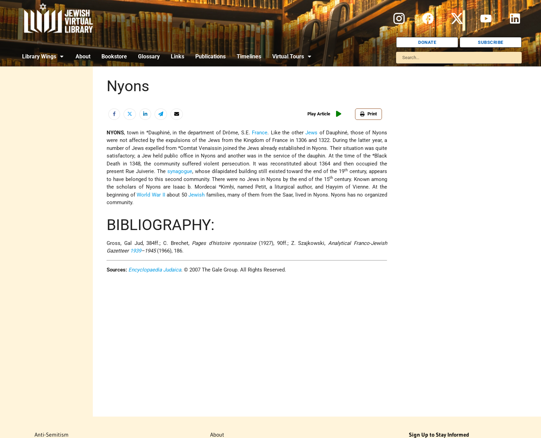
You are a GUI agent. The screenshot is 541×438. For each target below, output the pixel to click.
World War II (151, 195)
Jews (311, 133)
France (259, 133)
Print (368, 113)
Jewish (196, 195)
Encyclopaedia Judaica (154, 270)
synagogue (179, 171)
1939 (135, 251)
